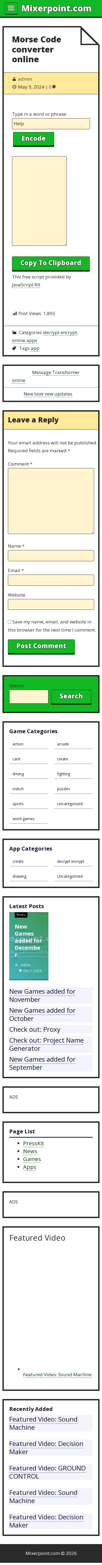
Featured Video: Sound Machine (57, 1374)
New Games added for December (28, 940)
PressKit (33, 1143)
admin (26, 965)
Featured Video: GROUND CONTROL (47, 1472)
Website (16, 595)
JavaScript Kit (26, 284)
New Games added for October (42, 1014)
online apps (24, 340)
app (35, 348)
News (21, 914)
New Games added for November (42, 995)
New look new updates (48, 394)
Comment (20, 464)
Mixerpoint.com (56, 8)
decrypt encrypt (60, 332)
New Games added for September (42, 1063)
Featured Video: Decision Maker (46, 1447)
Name (16, 546)
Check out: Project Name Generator (46, 1044)
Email (16, 570)
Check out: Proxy (34, 1029)
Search (16, 685)
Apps (29, 1167)
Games (32, 1159)
